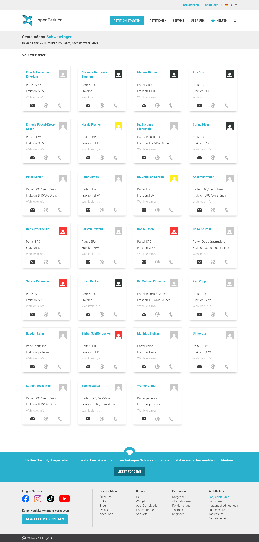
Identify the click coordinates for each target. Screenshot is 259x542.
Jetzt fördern (129, 471)
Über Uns (198, 20)
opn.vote (141, 514)
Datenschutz (216, 510)
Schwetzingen (59, 36)
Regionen (178, 514)
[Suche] (235, 21)
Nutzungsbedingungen (223, 505)
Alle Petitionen (181, 501)
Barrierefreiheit (217, 518)
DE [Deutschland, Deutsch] (229, 5)
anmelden (211, 5)
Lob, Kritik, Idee (218, 497)
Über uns (106, 497)
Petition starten (126, 20)
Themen (177, 510)
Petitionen (158, 20)
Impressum (215, 514)
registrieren (191, 5)
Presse (104, 510)
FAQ (138, 497)
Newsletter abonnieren (45, 519)
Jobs (103, 501)
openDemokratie (146, 505)
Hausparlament (146, 510)
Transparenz (216, 501)
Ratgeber (178, 497)
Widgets (141, 501)
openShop (106, 514)
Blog (103, 505)
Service (178, 20)
